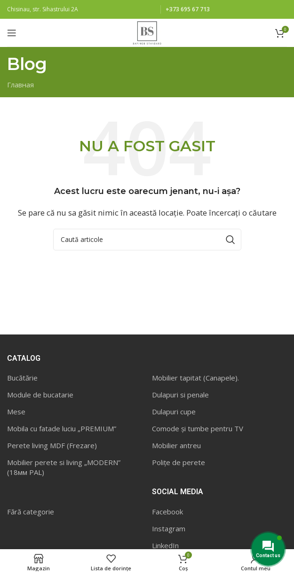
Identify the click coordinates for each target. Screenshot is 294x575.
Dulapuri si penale (180, 394)
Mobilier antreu (176, 445)
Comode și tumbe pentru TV (197, 428)
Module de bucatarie (40, 394)
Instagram (168, 528)
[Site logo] (147, 32)
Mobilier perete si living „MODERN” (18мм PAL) (63, 467)
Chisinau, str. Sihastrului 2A (42, 9)
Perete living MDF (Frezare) (52, 445)
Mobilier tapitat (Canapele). (195, 377)
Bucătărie (22, 377)
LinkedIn (165, 545)
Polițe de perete (178, 462)
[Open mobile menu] (11, 32)
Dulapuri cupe (174, 411)
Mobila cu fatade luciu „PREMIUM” (61, 428)
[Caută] (147, 239)
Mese (16, 411)
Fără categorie (30, 511)
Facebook (167, 511)
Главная (20, 84)
